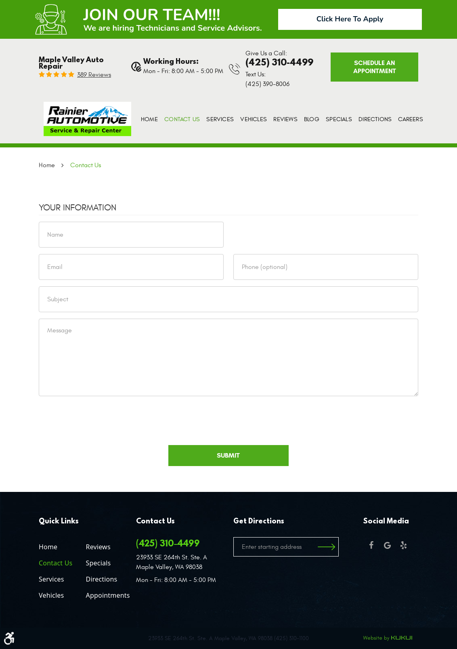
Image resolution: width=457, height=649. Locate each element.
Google (387, 545)
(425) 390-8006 (267, 84)
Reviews (285, 119)
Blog (311, 119)
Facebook (371, 545)
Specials (339, 119)
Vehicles (253, 119)
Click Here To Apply (350, 19)
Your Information (77, 207)
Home (149, 119)
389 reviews (94, 74)
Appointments (108, 595)
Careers (410, 119)
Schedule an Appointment (374, 67)
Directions (375, 119)
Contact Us (182, 119)
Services (220, 119)
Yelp (403, 545)
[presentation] (100, 418)
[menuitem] (149, 119)
